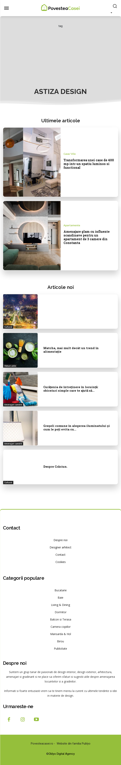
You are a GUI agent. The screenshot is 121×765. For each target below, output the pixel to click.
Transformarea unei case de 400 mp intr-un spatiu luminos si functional (89, 164)
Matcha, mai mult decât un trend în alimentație (71, 349)
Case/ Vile (70, 154)
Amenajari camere (13, 404)
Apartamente (72, 225)
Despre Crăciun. (55, 466)
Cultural (8, 326)
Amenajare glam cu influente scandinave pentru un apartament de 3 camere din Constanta (87, 237)
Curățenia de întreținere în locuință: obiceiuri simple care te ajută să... (70, 388)
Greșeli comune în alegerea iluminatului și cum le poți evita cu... (76, 427)
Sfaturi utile (10, 365)
